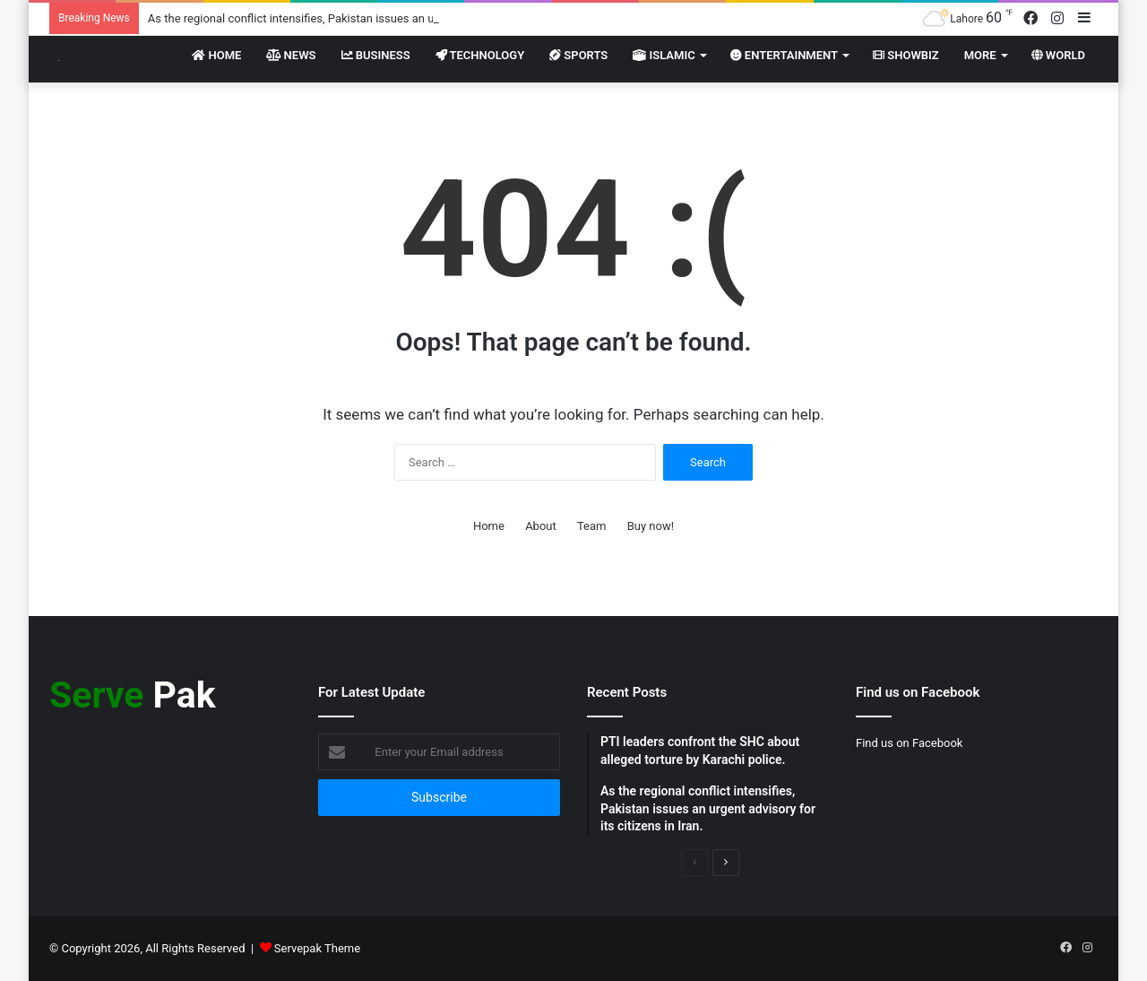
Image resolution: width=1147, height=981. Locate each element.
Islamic (663, 55)
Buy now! (650, 526)
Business (375, 55)
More (980, 55)
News (290, 55)
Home (216, 55)
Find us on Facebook (909, 743)
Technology (480, 55)
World (1058, 55)
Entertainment (784, 55)
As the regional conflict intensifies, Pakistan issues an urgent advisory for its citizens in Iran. (384, 18)
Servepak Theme (317, 948)
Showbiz (906, 55)
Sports (578, 55)
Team (592, 526)
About (540, 526)
